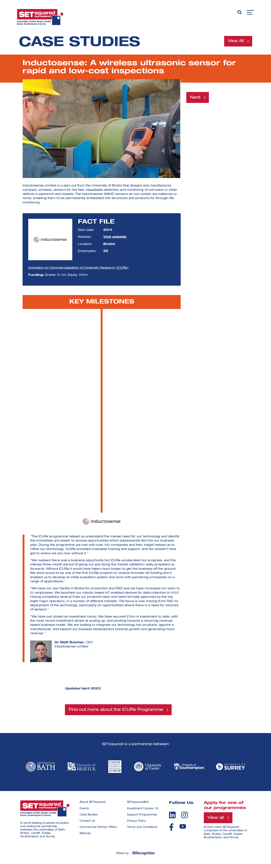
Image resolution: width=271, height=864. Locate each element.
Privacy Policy (136, 821)
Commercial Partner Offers (98, 827)
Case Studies (88, 814)
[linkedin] (172, 815)
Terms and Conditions (142, 827)
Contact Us (87, 821)
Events (84, 808)
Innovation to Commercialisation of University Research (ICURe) (78, 267)
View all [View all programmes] (216, 818)
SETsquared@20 (138, 802)
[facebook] (171, 827)
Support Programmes (142, 814)
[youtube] (182, 827)
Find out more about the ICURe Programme (116, 710)
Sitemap (85, 833)
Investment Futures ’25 (143, 808)
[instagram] (184, 815)
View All (235, 41)
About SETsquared (93, 802)
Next (195, 97)
